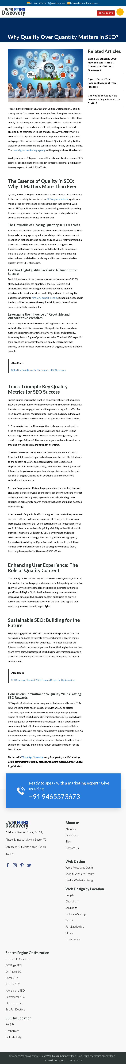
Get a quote (106, 13)
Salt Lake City (13, 1037)
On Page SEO (13, 971)
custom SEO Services (18, 959)
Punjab (10, 1024)
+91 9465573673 (36, 3)
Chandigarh (12, 1030)
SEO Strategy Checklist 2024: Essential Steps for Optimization (42, 680)
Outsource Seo (14, 1003)
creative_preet (56, 3)
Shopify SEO (13, 984)
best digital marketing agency (29, 150)
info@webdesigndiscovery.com (83, 3)
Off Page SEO (14, 965)
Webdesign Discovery (32, 757)
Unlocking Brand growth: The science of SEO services (38, 370)
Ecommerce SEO (15, 996)
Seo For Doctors (15, 1009)
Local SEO (12, 978)
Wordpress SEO (15, 990)
